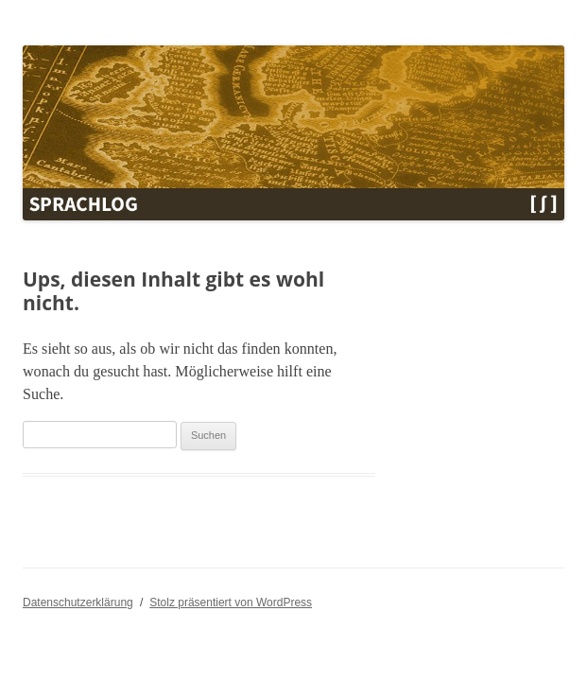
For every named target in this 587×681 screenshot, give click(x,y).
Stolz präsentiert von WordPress (230, 602)
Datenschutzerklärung (78, 602)
